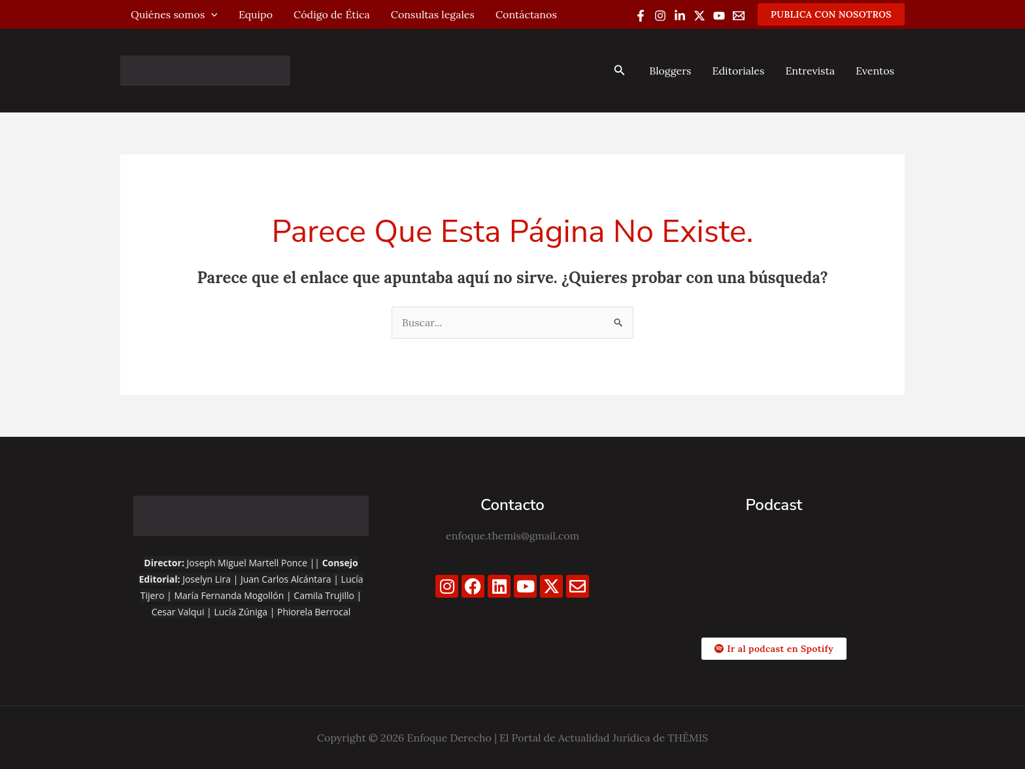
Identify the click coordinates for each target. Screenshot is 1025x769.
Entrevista (810, 70)
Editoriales (738, 70)
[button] (831, 14)
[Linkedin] (680, 16)
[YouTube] (719, 16)
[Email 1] (739, 16)
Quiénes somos (174, 14)
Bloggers (670, 70)
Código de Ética (332, 14)
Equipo (256, 14)
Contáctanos (526, 14)
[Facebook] (641, 16)
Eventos (875, 70)
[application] (211, 14)
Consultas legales (433, 14)
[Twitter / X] (699, 16)
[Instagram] (660, 16)
